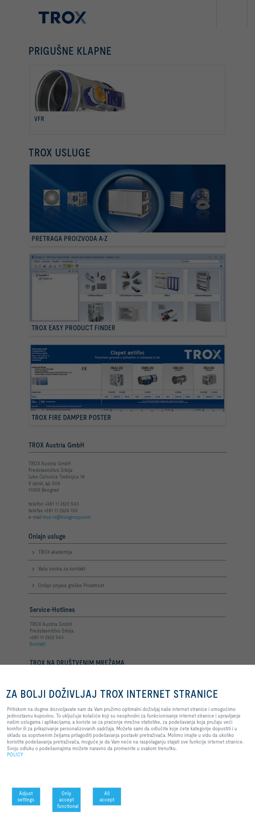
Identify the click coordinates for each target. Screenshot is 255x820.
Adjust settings (25, 796)
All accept (107, 796)
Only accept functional (68, 800)
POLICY (15, 754)
